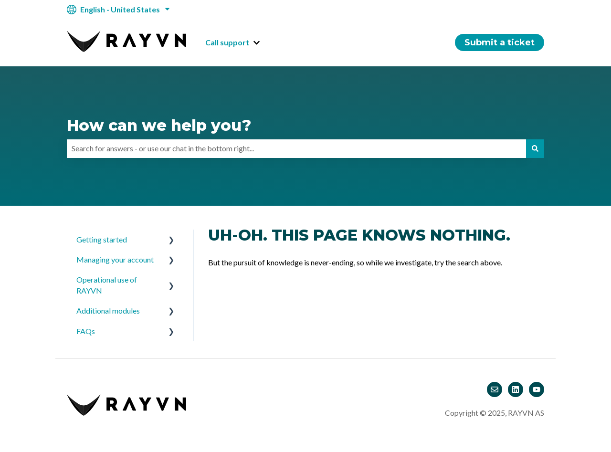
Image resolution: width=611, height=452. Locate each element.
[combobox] (296, 148)
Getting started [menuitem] (101, 239)
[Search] (535, 148)
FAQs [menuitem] (85, 331)
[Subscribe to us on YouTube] (536, 389)
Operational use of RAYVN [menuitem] (106, 284)
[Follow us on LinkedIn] (515, 389)
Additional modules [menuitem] (108, 310)
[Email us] (494, 389)
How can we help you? (159, 125)
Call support (227, 42)
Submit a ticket (499, 42)
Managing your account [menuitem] (115, 259)
